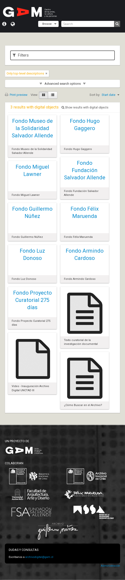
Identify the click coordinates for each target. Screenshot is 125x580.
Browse (47, 23)
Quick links (4, 24)
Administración (110, 565)
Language (13, 24)
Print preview (16, 95)
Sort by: (94, 95)
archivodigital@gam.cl (39, 557)
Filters (21, 55)
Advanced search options (63, 83)
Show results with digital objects (85, 107)
